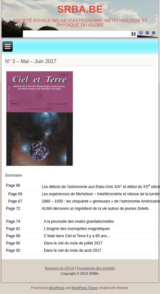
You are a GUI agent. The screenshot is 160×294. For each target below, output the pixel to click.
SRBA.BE (80, 9)
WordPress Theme (84, 288)
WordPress (56, 288)
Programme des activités (96, 268)
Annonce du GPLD (59, 268)
